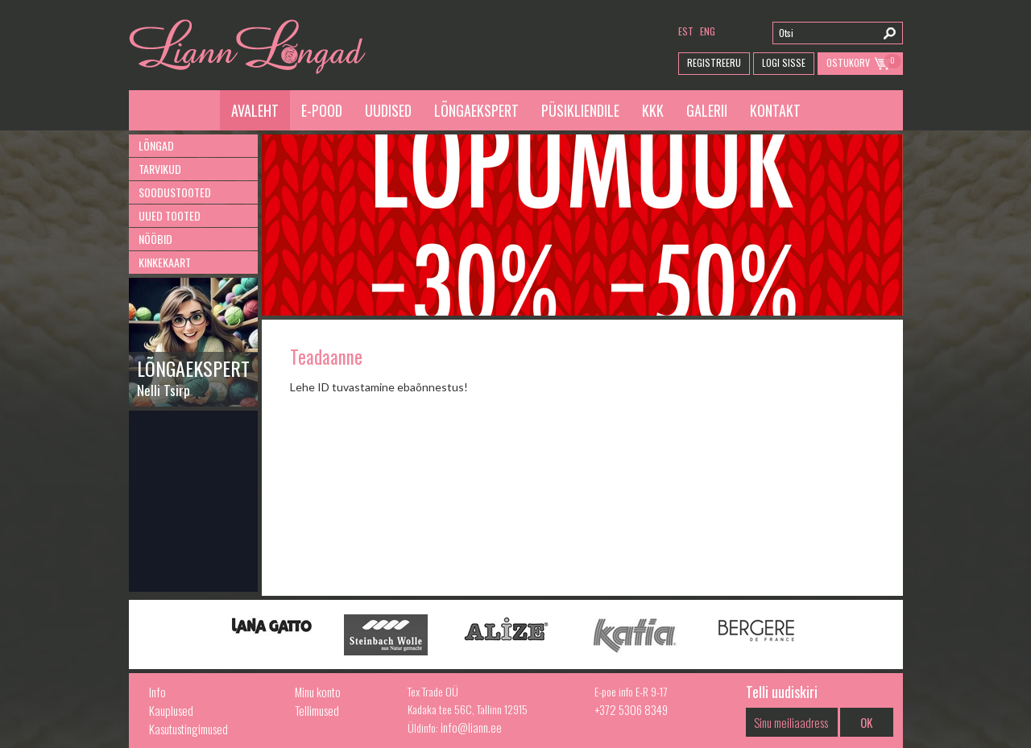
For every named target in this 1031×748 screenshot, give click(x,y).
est (686, 31)
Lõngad (156, 145)
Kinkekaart (165, 262)
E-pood (321, 110)
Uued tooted (170, 215)
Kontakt (775, 110)
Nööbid (155, 238)
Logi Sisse (783, 62)
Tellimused (317, 710)
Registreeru (714, 62)
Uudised (388, 110)
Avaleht (255, 110)
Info (157, 691)
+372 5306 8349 (631, 709)
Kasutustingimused (188, 729)
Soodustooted (175, 192)
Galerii (706, 110)
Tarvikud (160, 168)
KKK (653, 110)
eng (707, 31)
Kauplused (171, 710)
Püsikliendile (580, 110)
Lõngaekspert (476, 110)
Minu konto (318, 691)
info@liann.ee (471, 727)
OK (866, 722)
